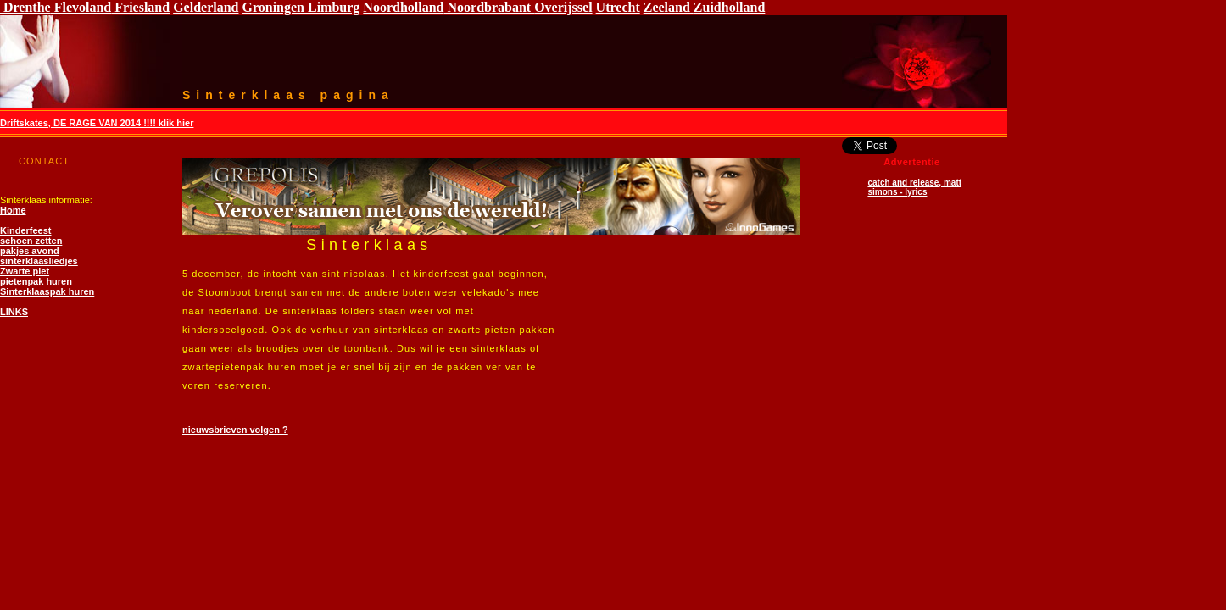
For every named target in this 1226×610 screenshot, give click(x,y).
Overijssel (563, 7)
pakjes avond (29, 251)
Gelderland (205, 7)
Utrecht (618, 7)
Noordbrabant (488, 7)
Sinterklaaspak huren (47, 291)
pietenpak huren (36, 281)
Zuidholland (730, 7)
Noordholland (403, 7)
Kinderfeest (26, 230)
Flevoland (81, 7)
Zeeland (669, 7)
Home (13, 210)
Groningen (273, 7)
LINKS (14, 312)
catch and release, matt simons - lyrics (914, 187)
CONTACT (44, 161)
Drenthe (25, 7)
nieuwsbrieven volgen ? (235, 429)
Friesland (140, 7)
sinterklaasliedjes (39, 261)
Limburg (331, 7)
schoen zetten (31, 241)
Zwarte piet (24, 271)
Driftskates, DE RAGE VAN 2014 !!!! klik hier (96, 123)
